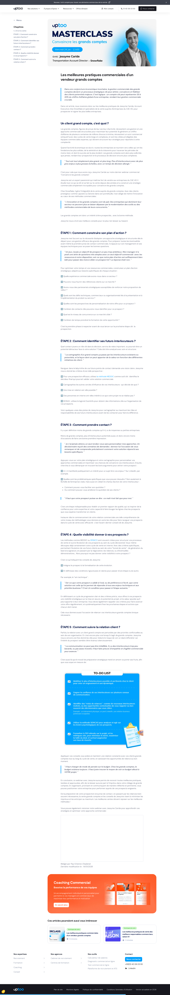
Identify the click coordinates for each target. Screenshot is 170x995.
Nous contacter (147, 9)
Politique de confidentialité (93, 989)
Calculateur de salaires (97, 958)
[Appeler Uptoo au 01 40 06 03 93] (127, 8)
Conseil (17, 972)
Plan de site (58, 989)
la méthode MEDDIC (105, 376)
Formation (18, 963)
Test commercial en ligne (98, 965)
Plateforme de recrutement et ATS (102, 968)
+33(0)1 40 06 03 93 (134, 964)
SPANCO (94, 540)
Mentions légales (72, 989)
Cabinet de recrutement (61, 958)
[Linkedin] (141, 968)
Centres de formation (60, 963)
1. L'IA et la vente (20, 31)
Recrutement (19, 958)
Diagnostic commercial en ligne (101, 961)
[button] (5, 991)
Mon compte (107, 9)
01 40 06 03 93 (127, 9)
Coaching (18, 967)
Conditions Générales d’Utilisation (119, 989)
